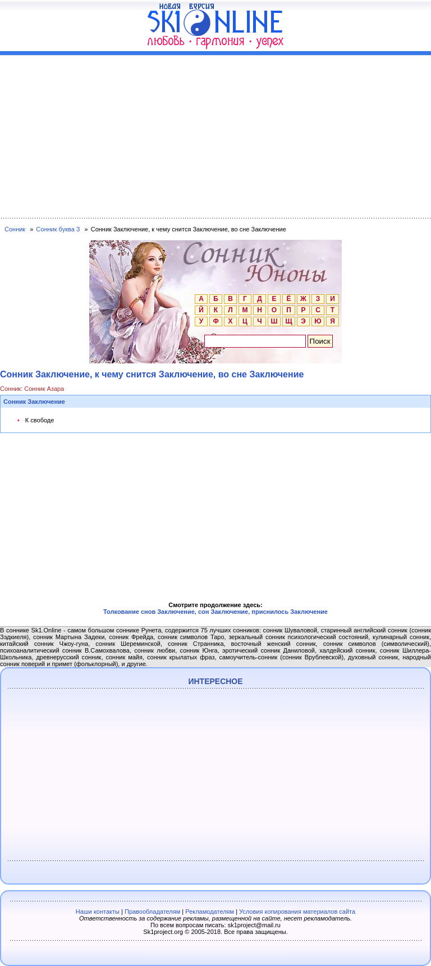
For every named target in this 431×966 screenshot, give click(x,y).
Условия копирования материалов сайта (297, 911)
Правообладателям (152, 911)
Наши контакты (98, 911)
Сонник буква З (58, 229)
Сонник (14, 229)
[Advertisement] (215, 134)
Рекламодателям (209, 911)
